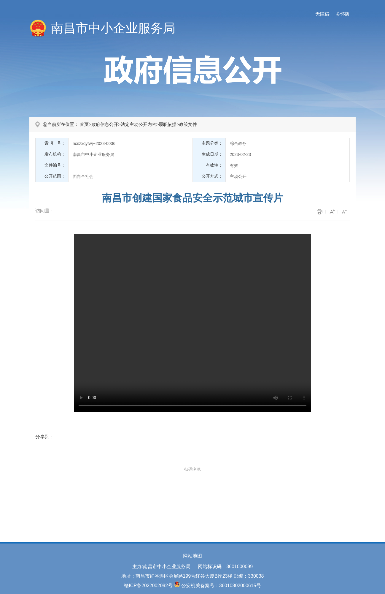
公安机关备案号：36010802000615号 (221, 585)
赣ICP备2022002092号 (148, 585)
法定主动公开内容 (138, 124)
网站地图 (192, 555)
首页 (84, 124)
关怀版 (342, 14)
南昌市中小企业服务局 (113, 28)
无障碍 (322, 14)
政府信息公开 (104, 124)
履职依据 (167, 124)
